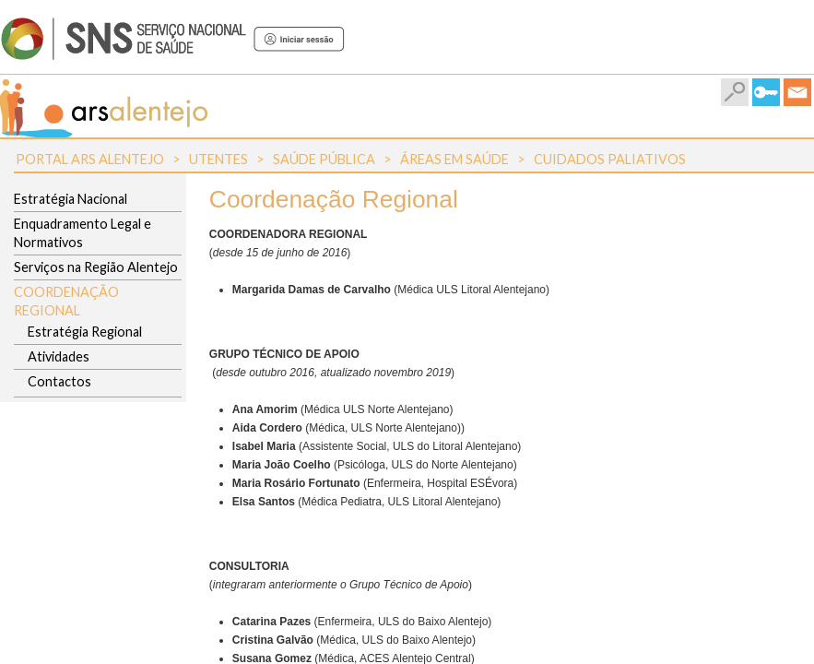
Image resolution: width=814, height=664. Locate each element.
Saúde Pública (324, 159)
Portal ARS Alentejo (90, 159)
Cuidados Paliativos (610, 159)
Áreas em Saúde (454, 159)
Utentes (218, 159)
